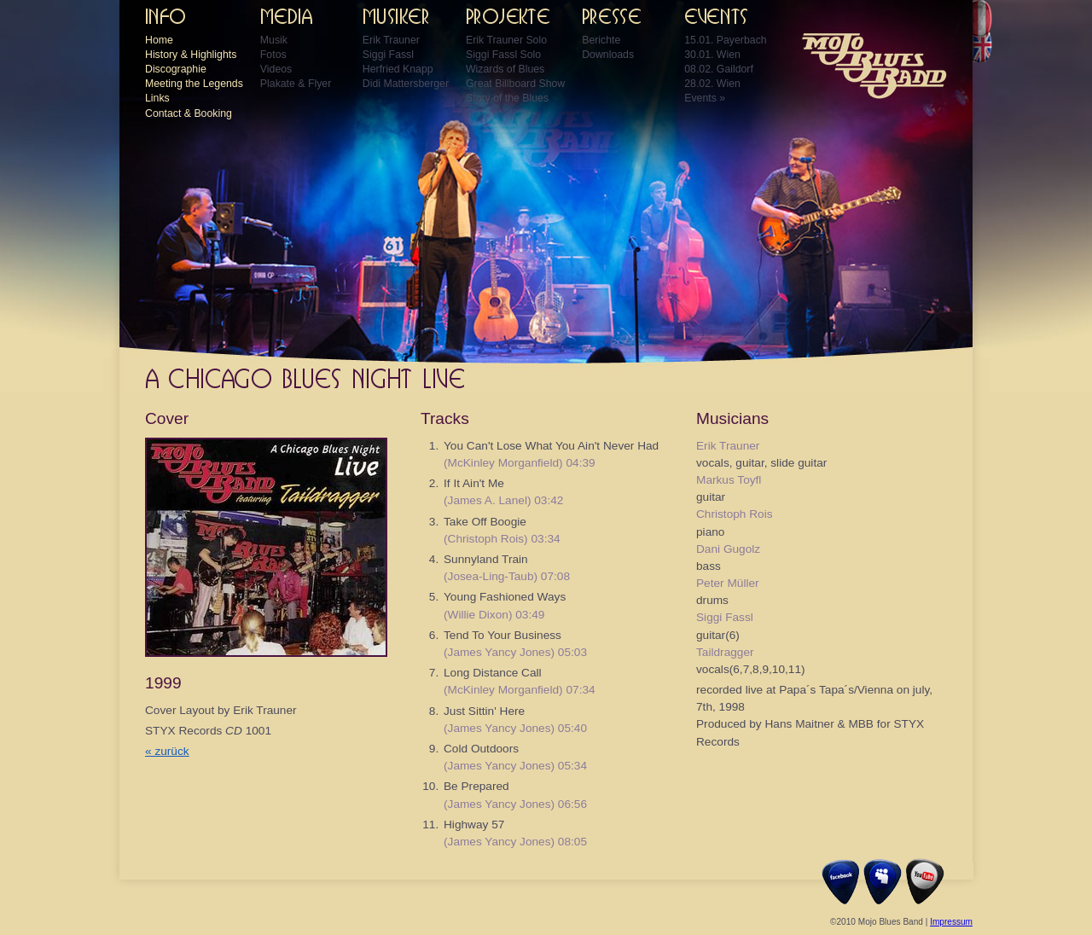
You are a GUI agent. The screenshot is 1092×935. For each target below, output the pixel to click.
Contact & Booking (188, 113)
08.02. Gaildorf (718, 69)
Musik (274, 40)
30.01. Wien (712, 55)
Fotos (273, 55)
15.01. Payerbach (725, 40)
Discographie (175, 69)
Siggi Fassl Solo (503, 55)
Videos (276, 69)
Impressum (951, 921)
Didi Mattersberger (406, 84)
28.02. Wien (712, 84)
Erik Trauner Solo (506, 40)
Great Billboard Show (515, 84)
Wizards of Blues (505, 69)
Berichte (601, 40)
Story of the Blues (507, 98)
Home (159, 40)
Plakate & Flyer (295, 84)
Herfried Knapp (398, 69)
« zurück (167, 751)
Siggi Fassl (388, 55)
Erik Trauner (391, 40)
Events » (704, 98)
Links (157, 98)
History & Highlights (190, 55)
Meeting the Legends (194, 84)
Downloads (608, 55)
